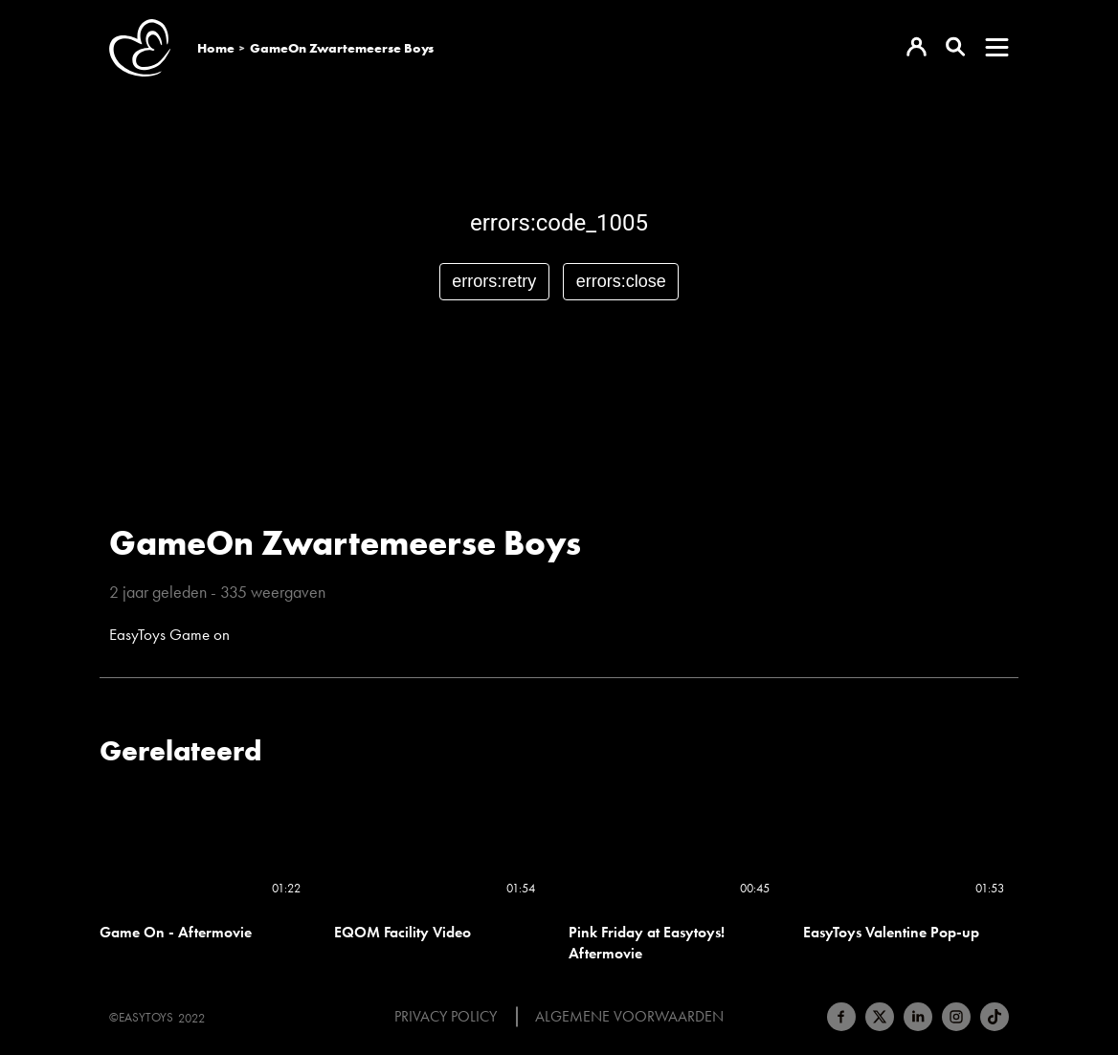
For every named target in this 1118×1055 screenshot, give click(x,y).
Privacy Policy (445, 1016)
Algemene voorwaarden (629, 1016)
